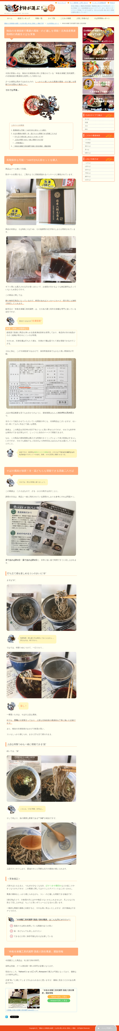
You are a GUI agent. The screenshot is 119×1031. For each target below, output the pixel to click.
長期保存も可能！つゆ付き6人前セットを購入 (29, 130)
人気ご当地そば (82, 18)
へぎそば (88, 163)
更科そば (88, 146)
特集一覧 (38, 18)
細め (86, 129)
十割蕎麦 (88, 143)
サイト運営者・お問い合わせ (79, 3)
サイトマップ (62, 3)
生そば (87, 119)
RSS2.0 (112, 3)
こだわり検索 (65, 18)
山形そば (88, 166)
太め (86, 126)
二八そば (88, 139)
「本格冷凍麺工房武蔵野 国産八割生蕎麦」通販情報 (32, 146)
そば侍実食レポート (102, 18)
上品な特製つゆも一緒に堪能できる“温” (29, 140)
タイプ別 (51, 18)
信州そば (88, 170)
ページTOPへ (107, 1028)
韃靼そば (88, 153)
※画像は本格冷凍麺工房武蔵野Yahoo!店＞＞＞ (22, 1010)
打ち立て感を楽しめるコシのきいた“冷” (29, 137)
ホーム (9, 18)
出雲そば (88, 180)
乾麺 (86, 122)
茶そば (87, 149)
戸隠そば (88, 173)
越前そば (88, 176)
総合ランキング (24, 18)
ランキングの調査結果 (99, 3)
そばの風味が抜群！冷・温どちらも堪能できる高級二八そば (35, 133)
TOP (24, 23)
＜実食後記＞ (19, 143)
